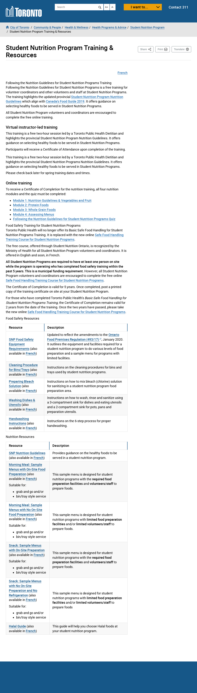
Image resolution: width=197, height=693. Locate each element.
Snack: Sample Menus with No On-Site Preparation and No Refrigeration (25, 588)
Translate (179, 49)
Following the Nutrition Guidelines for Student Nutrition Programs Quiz (64, 219)
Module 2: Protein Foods (31, 205)
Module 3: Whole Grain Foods (34, 209)
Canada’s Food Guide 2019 (65, 101)
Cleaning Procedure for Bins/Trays (23, 367)
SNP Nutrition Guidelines (27, 453)
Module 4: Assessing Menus (33, 214)
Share (146, 49)
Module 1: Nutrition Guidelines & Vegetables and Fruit (52, 200)
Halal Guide (17, 626)
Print (160, 49)
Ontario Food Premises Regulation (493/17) (83, 337)
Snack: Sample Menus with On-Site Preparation (27, 547)
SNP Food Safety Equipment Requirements (21, 344)
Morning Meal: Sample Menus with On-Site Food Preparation (27, 469)
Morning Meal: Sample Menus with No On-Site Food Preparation (25, 509)
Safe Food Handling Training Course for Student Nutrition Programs (65, 237)
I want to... (139, 7)
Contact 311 (178, 7)
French (123, 72)
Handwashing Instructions (19, 421)
